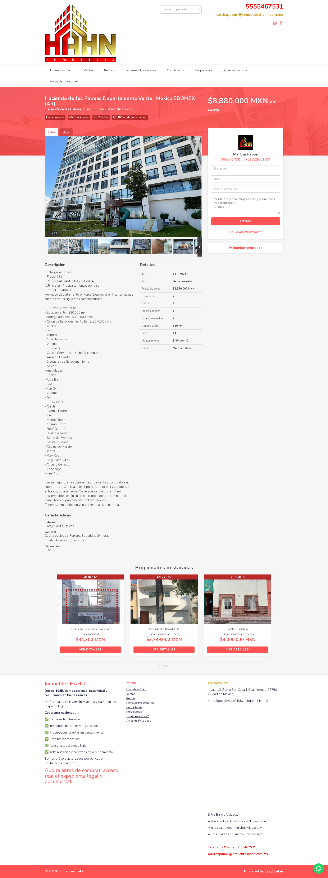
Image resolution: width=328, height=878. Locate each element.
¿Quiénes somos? (235, 70)
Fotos (51, 132)
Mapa (66, 132)
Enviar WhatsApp (246, 232)
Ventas (89, 70)
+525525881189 (258, 159)
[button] (51, 617)
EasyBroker (274, 871)
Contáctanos (176, 70)
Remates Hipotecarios (140, 70)
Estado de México (119, 109)
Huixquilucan (93, 109)
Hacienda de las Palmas (63, 109)
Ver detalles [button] (90, 650)
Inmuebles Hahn (61, 70)
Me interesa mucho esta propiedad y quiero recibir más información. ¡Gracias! (245, 205)
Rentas (109, 70)
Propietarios (204, 70)
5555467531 (231, 159)
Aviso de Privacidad (64, 81)
